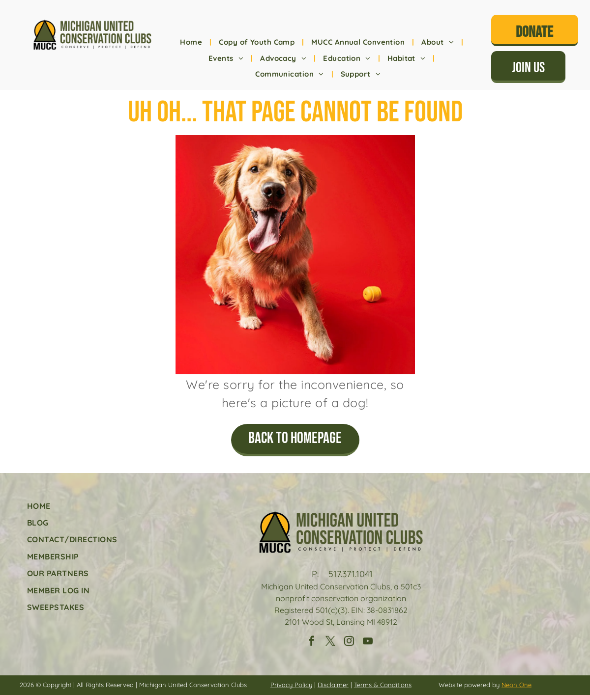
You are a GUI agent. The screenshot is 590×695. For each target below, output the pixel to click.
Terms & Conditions (383, 685)
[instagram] (349, 642)
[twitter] (330, 642)
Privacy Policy (291, 685)
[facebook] (311, 642)
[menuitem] (192, 42)
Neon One (516, 685)
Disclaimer (333, 685)
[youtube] (367, 642)
